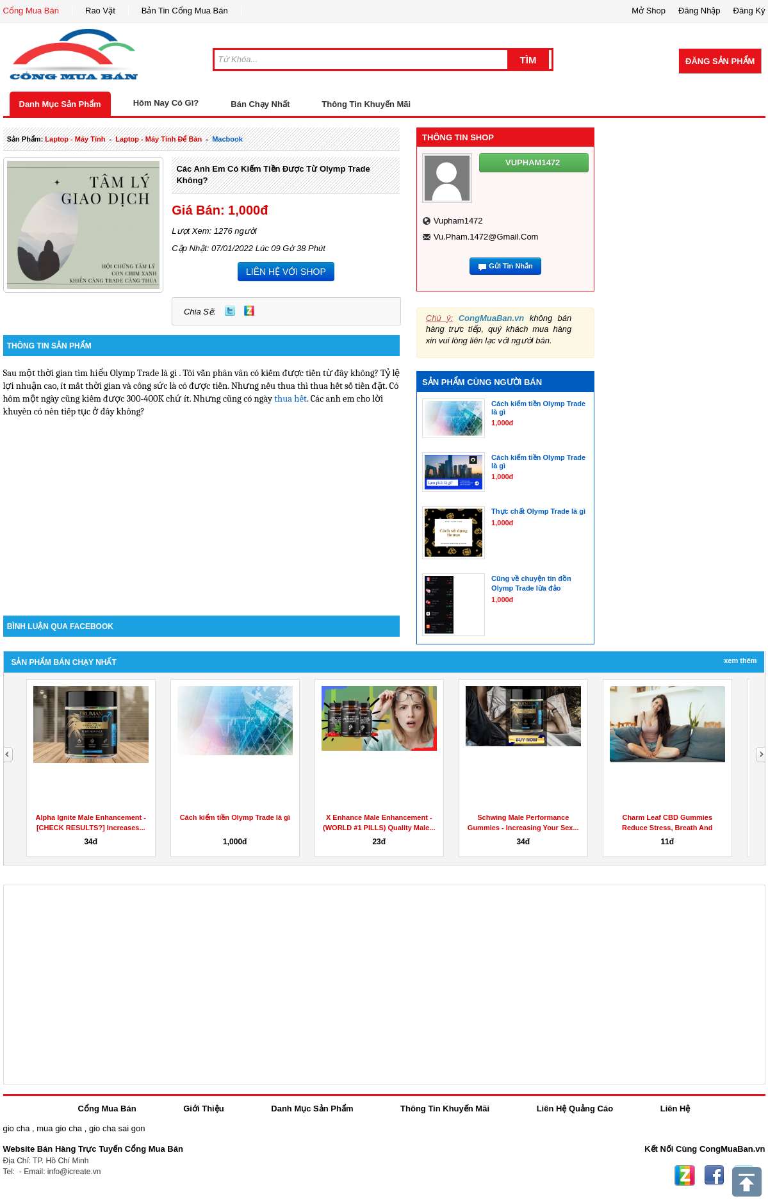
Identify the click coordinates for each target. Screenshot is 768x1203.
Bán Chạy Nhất (260, 104)
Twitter (230, 311)
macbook (227, 139)
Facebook (714, 1175)
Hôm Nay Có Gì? (166, 103)
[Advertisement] (201, 506)
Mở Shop (649, 10)
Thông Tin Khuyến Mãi (366, 104)
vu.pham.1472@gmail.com (486, 236)
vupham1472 (458, 220)
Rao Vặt (100, 10)
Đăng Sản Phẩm (720, 61)
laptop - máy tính (75, 139)
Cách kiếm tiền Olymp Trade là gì (235, 817)
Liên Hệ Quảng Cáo (575, 1108)
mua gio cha (59, 1128)
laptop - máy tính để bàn (158, 139)
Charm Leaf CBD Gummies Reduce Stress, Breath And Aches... (667, 828)
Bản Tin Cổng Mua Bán (185, 10)
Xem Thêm (740, 660)
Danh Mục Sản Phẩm (60, 104)
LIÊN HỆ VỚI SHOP (286, 271)
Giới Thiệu (203, 1108)
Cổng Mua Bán (31, 10)
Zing (249, 311)
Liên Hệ (675, 1108)
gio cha (16, 1128)
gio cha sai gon (117, 1128)
